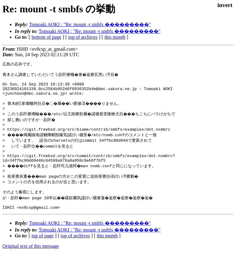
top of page (43, 251)
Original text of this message (30, 262)
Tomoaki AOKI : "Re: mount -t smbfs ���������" (90, 24)
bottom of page (46, 37)
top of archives (82, 37)
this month (114, 37)
